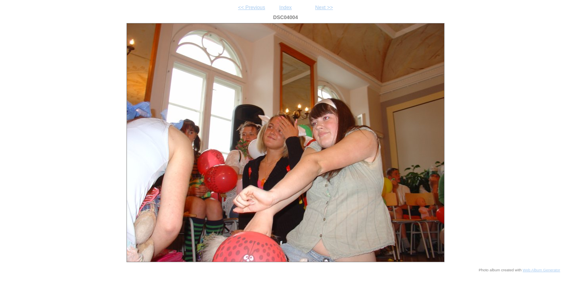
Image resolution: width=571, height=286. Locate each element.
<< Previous (251, 7)
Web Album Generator (541, 270)
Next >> (324, 7)
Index (285, 7)
